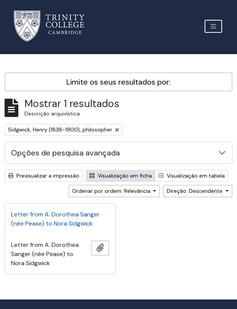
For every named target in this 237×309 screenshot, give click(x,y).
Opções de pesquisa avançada (65, 153)
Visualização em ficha (120, 175)
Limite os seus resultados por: (118, 82)
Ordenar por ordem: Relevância (112, 190)
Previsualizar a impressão (43, 175)
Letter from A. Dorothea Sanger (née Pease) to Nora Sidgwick (55, 218)
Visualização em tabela (191, 175)
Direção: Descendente (195, 190)
